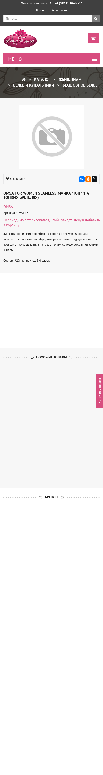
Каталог (41, 79)
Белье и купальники (33, 85)
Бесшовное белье (79, 85)
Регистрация (59, 10)
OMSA (8, 206)
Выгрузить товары (100, 391)
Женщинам (69, 79)
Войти (40, 10)
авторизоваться (37, 220)
